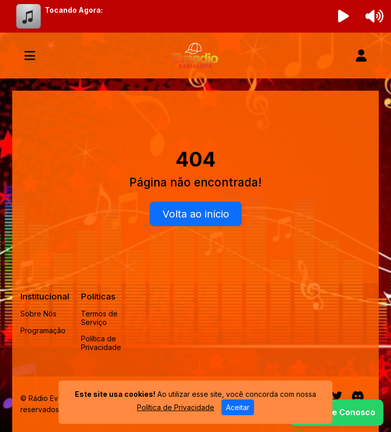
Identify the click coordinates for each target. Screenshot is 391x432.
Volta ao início (195, 214)
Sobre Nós (38, 313)
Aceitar (237, 407)
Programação (43, 330)
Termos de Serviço (99, 318)
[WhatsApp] (336, 412)
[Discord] (357, 396)
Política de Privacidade (101, 343)
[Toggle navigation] (29, 55)
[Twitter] (337, 396)
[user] (361, 55)
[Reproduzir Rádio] (344, 16)
